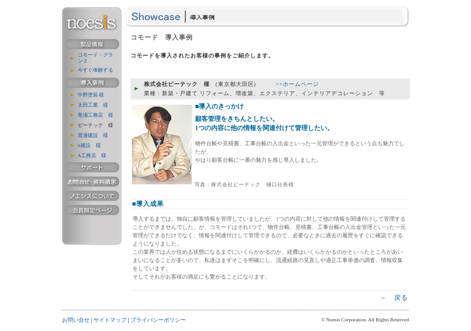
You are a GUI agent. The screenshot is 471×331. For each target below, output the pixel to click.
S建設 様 (89, 145)
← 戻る (394, 297)
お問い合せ (76, 320)
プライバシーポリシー (158, 320)
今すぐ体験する (95, 70)
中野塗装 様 (91, 94)
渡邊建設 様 (93, 135)
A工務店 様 (92, 155)
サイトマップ (109, 320)
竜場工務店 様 (95, 115)
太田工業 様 (93, 105)
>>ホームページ (297, 84)
